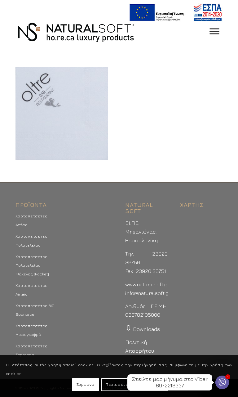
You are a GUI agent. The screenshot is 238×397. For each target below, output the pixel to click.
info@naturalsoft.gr (148, 293)
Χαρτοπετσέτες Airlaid (31, 290)
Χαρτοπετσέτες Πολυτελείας (31, 240)
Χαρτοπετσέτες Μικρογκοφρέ (31, 330)
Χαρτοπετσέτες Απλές (31, 220)
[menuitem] (174, 12)
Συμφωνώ (86, 384)
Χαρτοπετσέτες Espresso (31, 350)
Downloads (142, 329)
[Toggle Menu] (214, 31)
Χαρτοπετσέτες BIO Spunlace (35, 310)
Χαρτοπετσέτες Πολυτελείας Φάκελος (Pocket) (32, 265)
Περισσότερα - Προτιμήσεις (134, 384)
